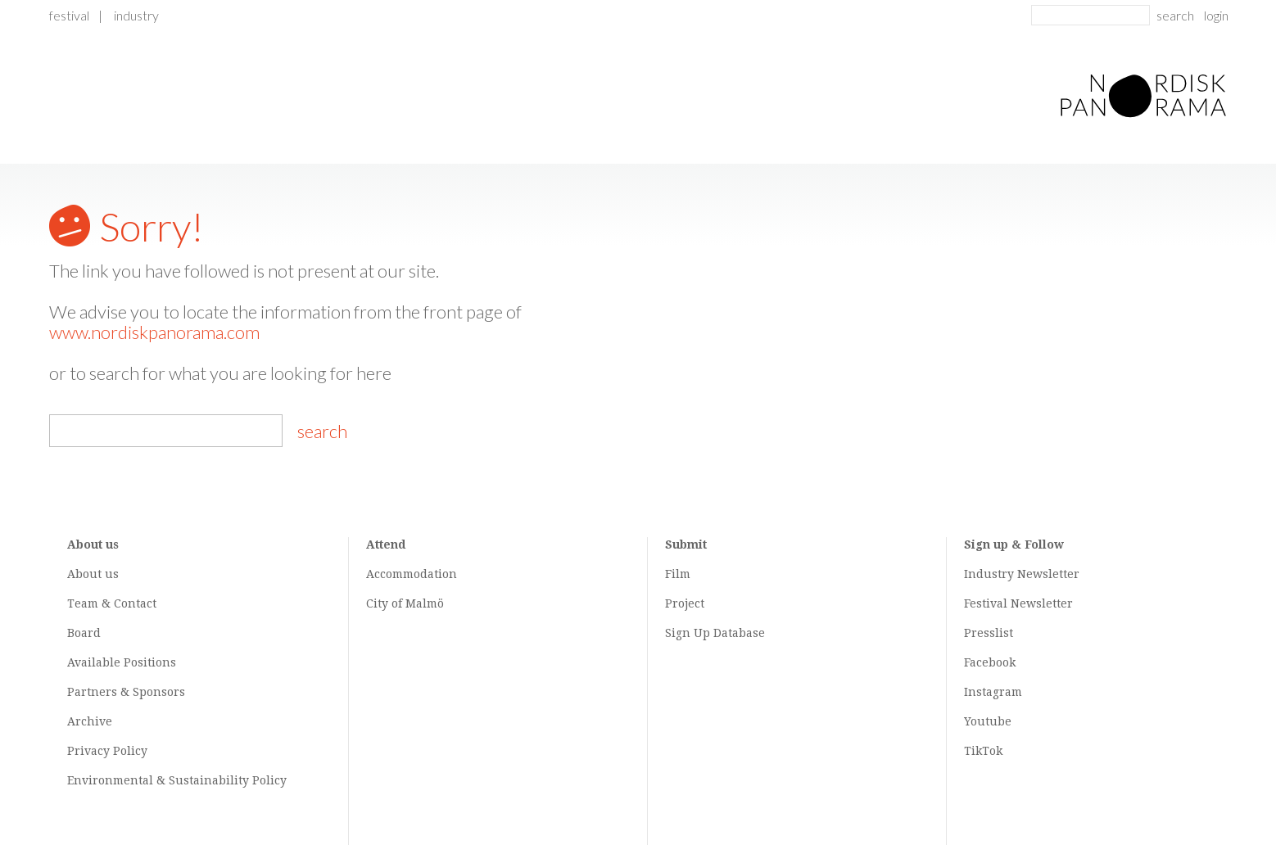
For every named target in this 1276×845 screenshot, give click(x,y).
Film (677, 574)
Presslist (988, 632)
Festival (69, 15)
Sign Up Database (715, 632)
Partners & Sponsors (126, 691)
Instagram (993, 691)
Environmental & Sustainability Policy (177, 780)
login (1216, 15)
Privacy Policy (107, 750)
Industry (136, 15)
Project (684, 603)
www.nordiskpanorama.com (154, 332)
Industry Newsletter (1021, 574)
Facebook (990, 662)
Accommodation (411, 574)
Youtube (987, 721)
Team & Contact (111, 603)
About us (93, 574)
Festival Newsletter (1018, 603)
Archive (89, 721)
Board (84, 632)
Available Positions (121, 662)
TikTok (983, 750)
